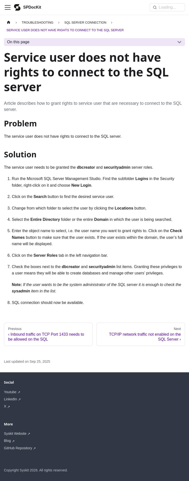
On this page (18, 42)
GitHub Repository (18, 448)
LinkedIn (10, 399)
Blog (7, 441)
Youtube (10, 392)
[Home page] (8, 22)
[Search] (167, 7)
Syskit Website (15, 434)
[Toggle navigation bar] (7, 7)
